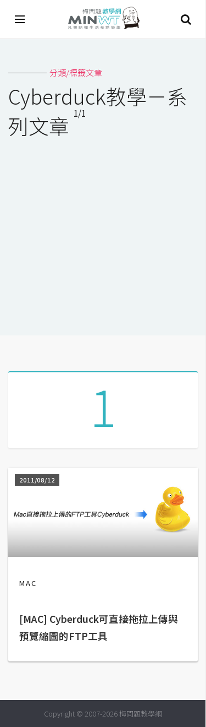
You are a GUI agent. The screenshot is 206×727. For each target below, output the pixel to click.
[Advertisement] (103, 229)
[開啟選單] (20, 19)
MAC (28, 583)
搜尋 (185, 19)
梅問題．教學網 (103, 19)
